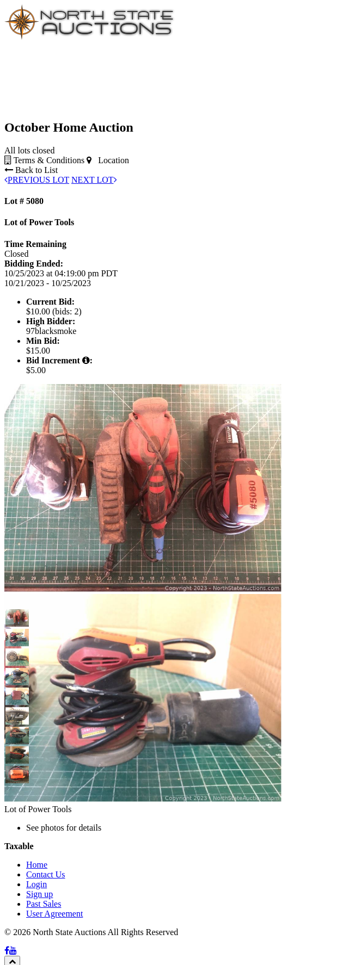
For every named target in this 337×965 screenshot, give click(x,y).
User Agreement (54, 913)
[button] (14, 618)
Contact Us (45, 874)
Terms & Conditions (44, 160)
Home (36, 864)
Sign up (39, 894)
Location (108, 160)
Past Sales (43, 903)
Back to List (31, 170)
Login (36, 884)
